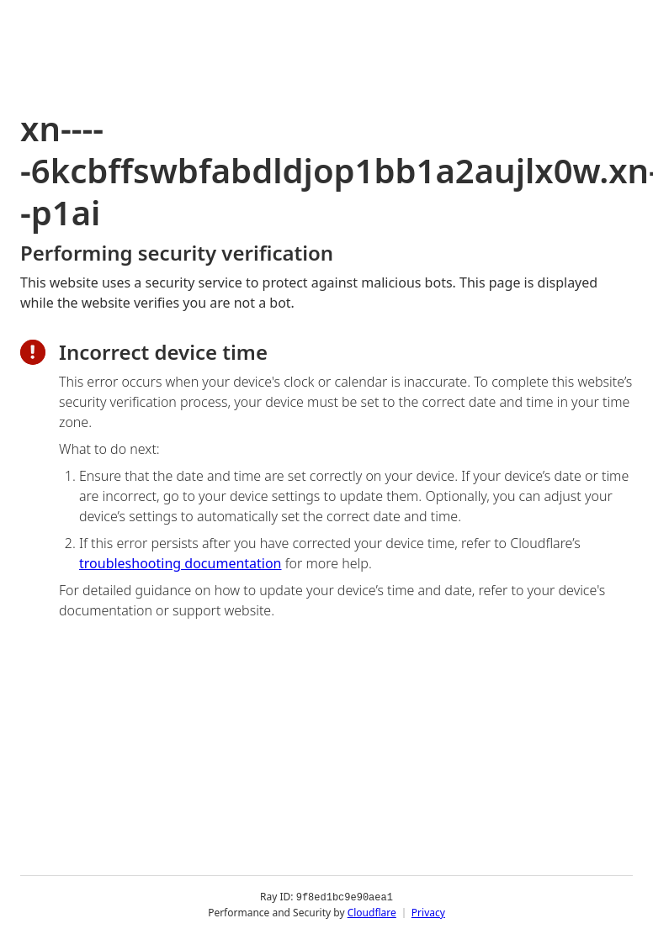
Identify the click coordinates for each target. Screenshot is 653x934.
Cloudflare (372, 912)
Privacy (428, 912)
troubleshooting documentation (180, 563)
